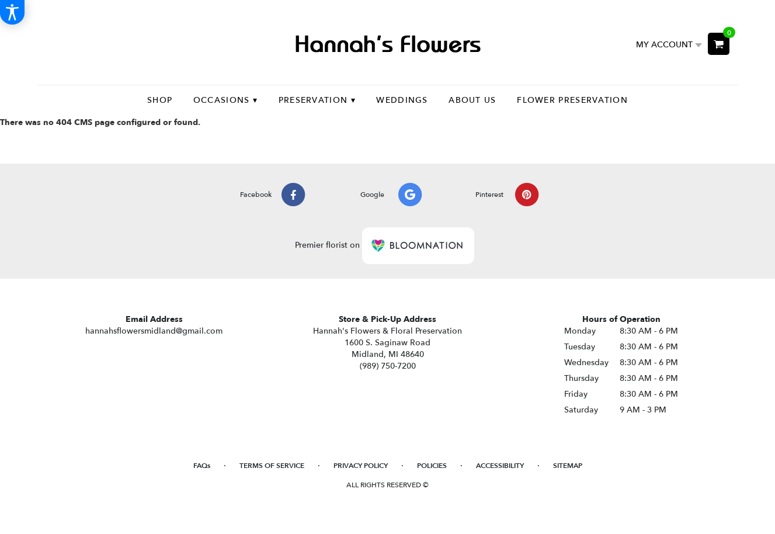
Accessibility (500, 465)
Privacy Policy (360, 465)
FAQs (201, 465)
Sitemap (567, 465)
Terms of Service (271, 465)
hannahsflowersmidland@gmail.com (154, 331)
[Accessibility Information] (12, 12)
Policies (432, 465)
